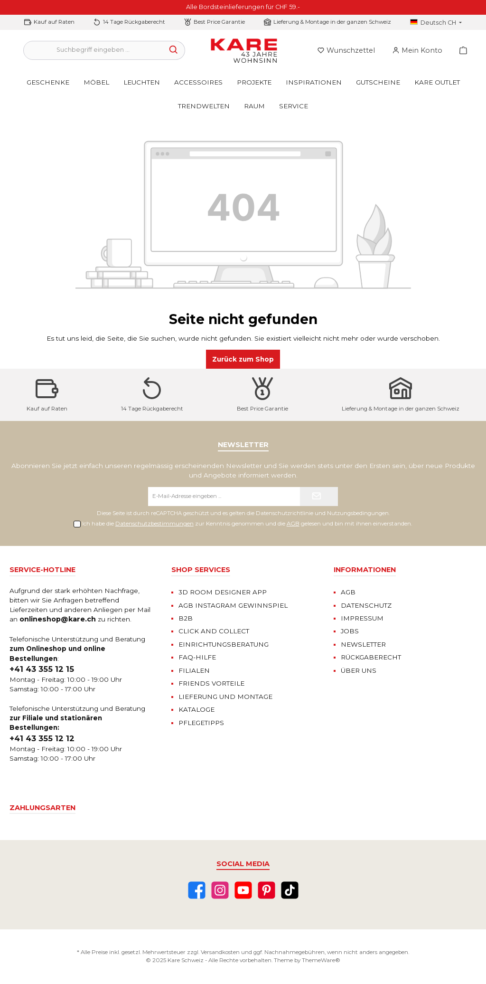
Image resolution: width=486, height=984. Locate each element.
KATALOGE (196, 709)
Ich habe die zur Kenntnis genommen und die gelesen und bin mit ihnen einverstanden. (247, 523)
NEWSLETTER (363, 644)
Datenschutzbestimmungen (154, 523)
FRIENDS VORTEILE (211, 683)
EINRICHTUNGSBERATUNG (223, 644)
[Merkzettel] (346, 50)
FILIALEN (194, 670)
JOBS (350, 631)
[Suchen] (174, 50)
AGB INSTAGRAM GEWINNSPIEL (233, 605)
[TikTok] (289, 890)
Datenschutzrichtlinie (284, 513)
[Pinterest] (266, 890)
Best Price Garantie (219, 22)
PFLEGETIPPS (201, 722)
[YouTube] (243, 890)
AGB (293, 523)
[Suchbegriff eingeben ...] (93, 50)
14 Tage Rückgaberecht (134, 22)
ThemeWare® (321, 960)
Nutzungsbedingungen (358, 513)
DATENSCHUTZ (366, 605)
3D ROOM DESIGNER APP (222, 592)
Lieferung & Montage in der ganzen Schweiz (332, 22)
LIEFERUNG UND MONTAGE (225, 696)
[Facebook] (196, 890)
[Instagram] (220, 890)
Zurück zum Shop (243, 359)
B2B (185, 618)
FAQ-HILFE (197, 657)
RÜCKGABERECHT (371, 657)
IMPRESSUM (362, 618)
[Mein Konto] (417, 50)
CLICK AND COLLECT (213, 631)
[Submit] (319, 496)
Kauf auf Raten (54, 22)
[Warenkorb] (460, 50)
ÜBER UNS (358, 670)
